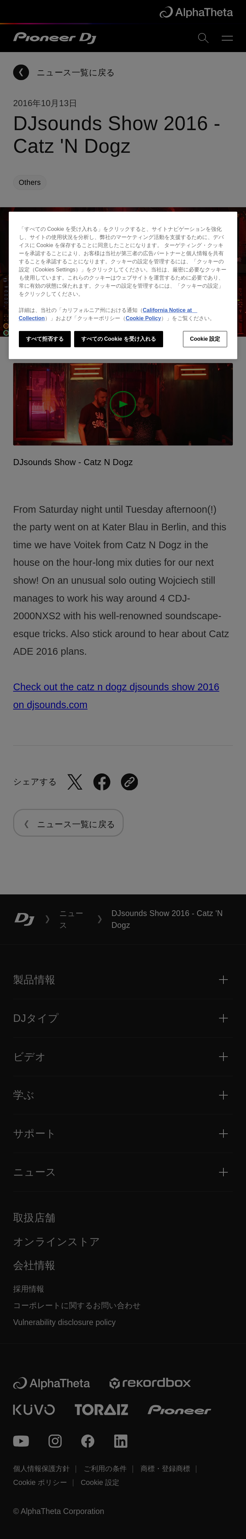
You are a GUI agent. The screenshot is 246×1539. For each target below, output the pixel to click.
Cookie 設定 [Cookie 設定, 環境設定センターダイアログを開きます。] (205, 339)
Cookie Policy (143, 318)
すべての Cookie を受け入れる (118, 339)
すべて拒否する (45, 339)
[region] (123, 285)
